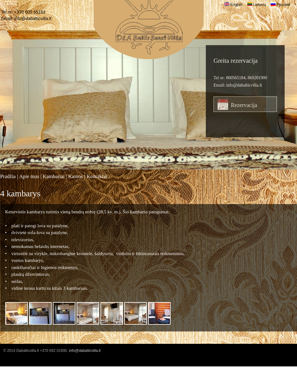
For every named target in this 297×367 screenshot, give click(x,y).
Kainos (75, 176)
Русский (281, 4)
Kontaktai (97, 176)
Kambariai (54, 176)
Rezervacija (244, 105)
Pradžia (8, 176)
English (233, 4)
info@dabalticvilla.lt (32, 18)
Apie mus (29, 176)
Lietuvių (256, 4)
